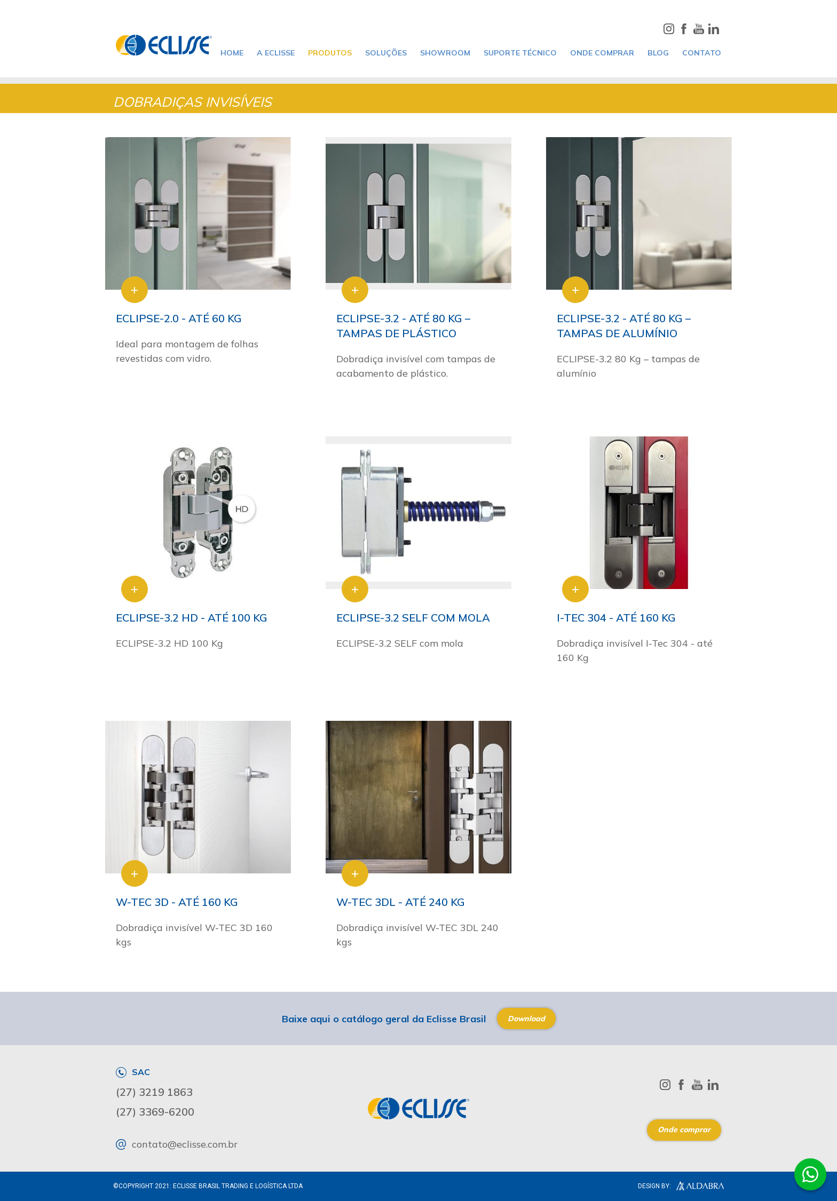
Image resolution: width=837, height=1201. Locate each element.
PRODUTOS (330, 53)
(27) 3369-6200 (155, 1112)
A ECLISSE (276, 53)
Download (526, 1018)
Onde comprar (684, 1129)
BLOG (658, 53)
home (231, 53)
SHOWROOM (445, 53)
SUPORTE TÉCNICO (520, 53)
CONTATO (701, 53)
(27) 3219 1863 (154, 1092)
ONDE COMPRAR (602, 53)
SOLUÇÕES (386, 53)
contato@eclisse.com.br (177, 1144)
